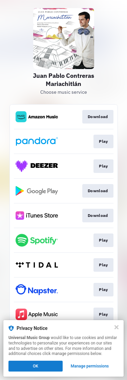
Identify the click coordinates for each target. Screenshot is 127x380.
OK (35, 366)
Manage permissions (90, 366)
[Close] (116, 327)
